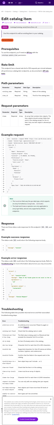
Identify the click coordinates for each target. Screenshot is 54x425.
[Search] (21, 6)
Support (26, 330)
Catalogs (15, 14)
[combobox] (33, 6)
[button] (20, 2)
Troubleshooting (7, 266)
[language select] (13, 2)
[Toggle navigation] (49, 6)
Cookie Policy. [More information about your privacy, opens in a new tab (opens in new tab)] (16, 414)
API (2, 14)
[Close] (51, 399)
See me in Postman (7, 43)
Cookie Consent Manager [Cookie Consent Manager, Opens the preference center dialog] (27, 419)
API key (29, 55)
